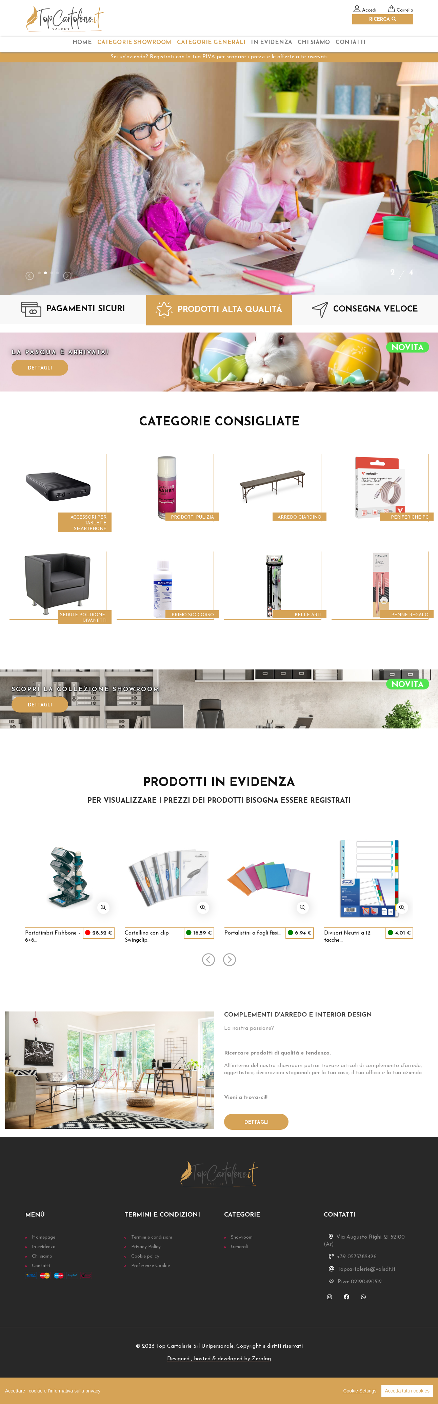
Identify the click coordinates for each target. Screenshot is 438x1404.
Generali (239, 1246)
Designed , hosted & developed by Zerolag (219, 1359)
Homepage (43, 1237)
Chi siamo (42, 1256)
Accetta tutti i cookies (407, 1390)
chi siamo (314, 42)
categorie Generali (211, 42)
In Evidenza (271, 42)
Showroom (242, 1237)
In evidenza (44, 1246)
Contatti (350, 42)
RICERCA (382, 19)
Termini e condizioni (151, 1237)
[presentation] (29, 277)
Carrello (405, 10)
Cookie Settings (359, 1390)
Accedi (369, 10)
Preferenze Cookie (150, 1265)
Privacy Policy (146, 1246)
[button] (39, 273)
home (82, 42)
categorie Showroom (134, 42)
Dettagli (40, 368)
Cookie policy (145, 1256)
